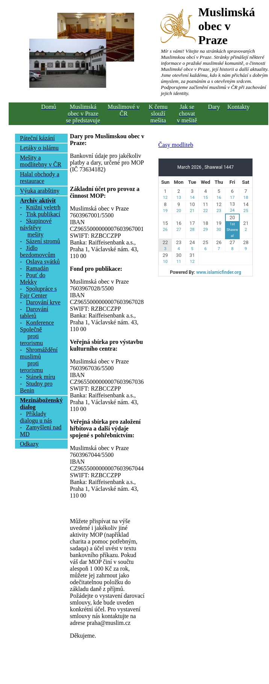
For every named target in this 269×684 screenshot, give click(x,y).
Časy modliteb (175, 145)
